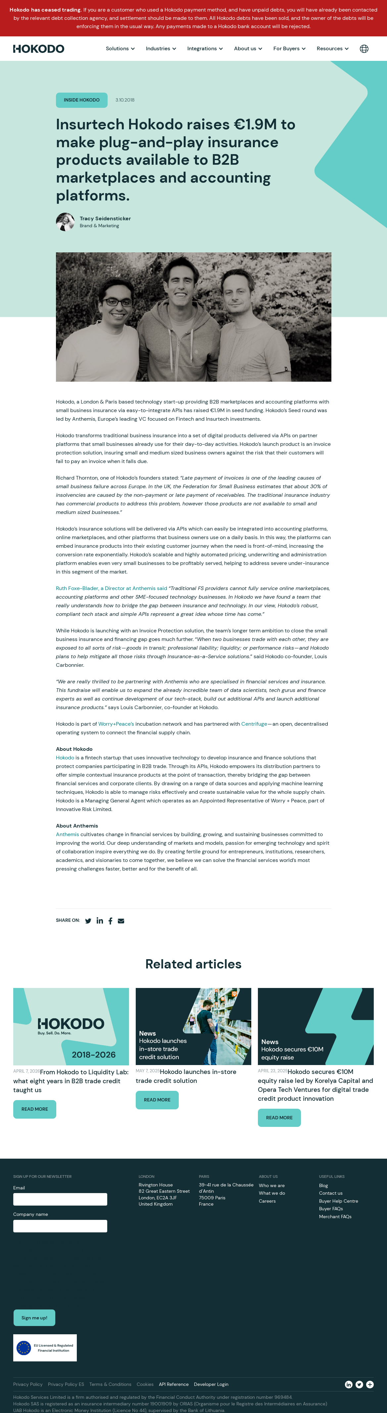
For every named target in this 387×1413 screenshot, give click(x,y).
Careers (267, 1201)
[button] (121, 49)
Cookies (145, 1384)
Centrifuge (254, 723)
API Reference (174, 1384)
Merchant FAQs (335, 1217)
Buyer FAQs (331, 1209)
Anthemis (68, 834)
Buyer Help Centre (338, 1201)
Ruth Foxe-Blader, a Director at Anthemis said (111, 588)
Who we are (272, 1185)
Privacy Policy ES (66, 1384)
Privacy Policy (28, 1384)
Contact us (331, 1193)
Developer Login (211, 1384)
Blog (323, 1185)
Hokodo (65, 757)
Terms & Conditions (110, 1384)
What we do (272, 1193)
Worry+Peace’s (116, 723)
